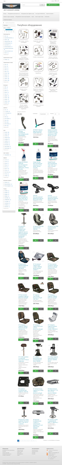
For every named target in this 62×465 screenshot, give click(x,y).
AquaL (6, 39)
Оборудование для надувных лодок (27, 13)
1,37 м (6, 159)
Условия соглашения (6, 455)
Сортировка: (35, 113)
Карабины (38, 73)
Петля (6, 80)
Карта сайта (19, 452)
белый (6, 132)
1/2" (5, 109)
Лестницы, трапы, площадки (24, 41)
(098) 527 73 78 (51, 452)
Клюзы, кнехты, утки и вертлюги (53, 57)
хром (6, 90)
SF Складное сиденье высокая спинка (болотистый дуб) (38, 327)
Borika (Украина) (8, 46)
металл (6, 99)
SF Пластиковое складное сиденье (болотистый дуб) (23, 296)
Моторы (5, 13)
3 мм (5, 116)
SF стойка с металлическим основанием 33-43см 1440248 (37, 359)
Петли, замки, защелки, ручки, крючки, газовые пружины (23, 106)
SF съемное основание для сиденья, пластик (23, 390)
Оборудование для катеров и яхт (14, 13)
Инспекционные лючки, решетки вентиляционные (23, 74)
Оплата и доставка (6, 452)
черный (6, 137)
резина (6, 102)
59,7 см (6, 168)
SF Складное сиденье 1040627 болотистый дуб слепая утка (23, 327)
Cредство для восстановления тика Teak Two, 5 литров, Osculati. (23, 197)
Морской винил (7, 184)
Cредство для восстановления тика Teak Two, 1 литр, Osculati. (52, 164)
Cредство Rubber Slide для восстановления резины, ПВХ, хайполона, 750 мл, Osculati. (23, 165)
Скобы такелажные (38, 57)
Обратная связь (20, 450)
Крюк (6, 71)
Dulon (6, 52)
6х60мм (6, 194)
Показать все (6, 54)
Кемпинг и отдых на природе (9, 16)
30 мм (6, 165)
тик (5, 88)
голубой (6, 139)
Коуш (6, 67)
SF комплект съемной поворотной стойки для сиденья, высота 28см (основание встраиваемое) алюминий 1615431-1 (23, 232)
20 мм (6, 163)
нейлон (6, 101)
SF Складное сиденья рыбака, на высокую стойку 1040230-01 (53, 327)
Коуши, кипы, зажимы (23, 89)
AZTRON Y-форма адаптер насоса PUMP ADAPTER (37, 131)
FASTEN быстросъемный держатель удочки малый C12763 (53, 197)
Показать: (51, 113)
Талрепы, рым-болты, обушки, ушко (53, 74)
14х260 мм (7, 203)
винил (6, 92)
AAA (5, 36)
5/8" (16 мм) (7, 123)
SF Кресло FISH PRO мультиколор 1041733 (38, 228)
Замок (6, 78)
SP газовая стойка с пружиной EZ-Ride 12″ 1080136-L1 (53, 421)
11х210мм (6, 201)
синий (6, 135)
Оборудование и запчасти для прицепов (22, 16)
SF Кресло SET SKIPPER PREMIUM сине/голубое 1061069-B (23, 266)
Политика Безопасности (7, 453)
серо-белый (7, 146)
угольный (6, 144)
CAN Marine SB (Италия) (9, 48)
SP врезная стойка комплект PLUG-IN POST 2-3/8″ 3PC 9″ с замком (23, 422)
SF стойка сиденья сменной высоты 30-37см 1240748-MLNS (53, 359)
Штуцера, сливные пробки (38, 105)
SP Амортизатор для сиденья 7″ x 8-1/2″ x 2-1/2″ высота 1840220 (53, 391)
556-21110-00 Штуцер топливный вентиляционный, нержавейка (23, 132)
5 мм (5, 122)
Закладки (33, 452)
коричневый (7, 148)
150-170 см (7, 172)
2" (5, 114)
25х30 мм (6, 206)
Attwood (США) (7, 41)
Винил (6, 75)
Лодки (33, 16)
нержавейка (7, 154)
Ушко (6, 69)
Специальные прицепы (8, 19)
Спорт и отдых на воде (39, 16)
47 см (6, 166)
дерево (6, 95)
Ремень (6, 59)
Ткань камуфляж (8, 185)
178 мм (6, 175)
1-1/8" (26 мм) (7, 113)
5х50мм (6, 192)
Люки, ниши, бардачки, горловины (53, 42)
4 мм (5, 120)
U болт (6, 73)
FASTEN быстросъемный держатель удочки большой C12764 (38, 197)
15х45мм (6, 204)
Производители (20, 453)
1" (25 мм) (6, 111)
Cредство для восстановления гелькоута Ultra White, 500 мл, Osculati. (37, 164)
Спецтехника (47, 16)
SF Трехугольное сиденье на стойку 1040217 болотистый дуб (38, 391)
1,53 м (6, 161)
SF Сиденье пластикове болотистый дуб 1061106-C (37, 297)
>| (18, 442)
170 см (6, 173)
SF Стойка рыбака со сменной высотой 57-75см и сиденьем (23, 359)
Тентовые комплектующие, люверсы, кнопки (24, 58)
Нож (5, 64)
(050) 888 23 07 (56, 452)
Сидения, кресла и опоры (38, 41)
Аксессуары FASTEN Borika (40, 13)
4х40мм (6, 190)
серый (6, 134)
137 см (6, 170)
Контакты (4, 451)
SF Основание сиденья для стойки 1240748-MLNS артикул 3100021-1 (37, 266)
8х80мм (6, 196)
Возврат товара (20, 451)
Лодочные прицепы (49, 13)
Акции (18, 455)
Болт (5, 66)
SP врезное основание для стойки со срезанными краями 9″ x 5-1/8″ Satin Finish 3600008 (38, 424)
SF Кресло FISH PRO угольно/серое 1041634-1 (53, 228)
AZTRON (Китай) (7, 43)
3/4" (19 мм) (7, 118)
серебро (6, 141)
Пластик (6, 182)
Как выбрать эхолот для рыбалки (8, 450)
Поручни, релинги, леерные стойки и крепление (38, 90)
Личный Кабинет (35, 450)
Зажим (6, 76)
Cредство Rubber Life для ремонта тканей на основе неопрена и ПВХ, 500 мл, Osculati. (53, 132)
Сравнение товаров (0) (21, 111)
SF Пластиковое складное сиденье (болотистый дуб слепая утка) (53, 266)
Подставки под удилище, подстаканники (53, 90)
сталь (6, 94)
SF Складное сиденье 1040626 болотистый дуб (52, 296)
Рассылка (33, 453)
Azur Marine (7, 44)
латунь (6, 97)
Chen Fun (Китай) (8, 51)
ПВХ (5, 87)
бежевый (6, 142)
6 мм (5, 125)
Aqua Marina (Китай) (8, 37)
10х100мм (6, 197)
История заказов (35, 451)
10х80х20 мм (7, 199)
